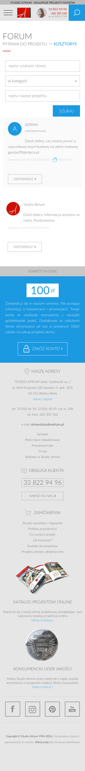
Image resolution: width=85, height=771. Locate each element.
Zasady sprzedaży (34, 523)
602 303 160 (59, 13)
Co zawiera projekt (43, 534)
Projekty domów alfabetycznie (42, 551)
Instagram (32, 709)
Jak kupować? (42, 540)
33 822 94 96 (58, 9)
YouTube (72, 709)
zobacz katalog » (42, 620)
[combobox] (42, 81)
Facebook (12, 709)
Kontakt (42, 434)
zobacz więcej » (42, 687)
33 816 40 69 (47, 409)
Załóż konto (46, 349)
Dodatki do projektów (42, 546)
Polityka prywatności (42, 529)
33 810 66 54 (26, 409)
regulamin (56, 523)
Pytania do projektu (25, 44)
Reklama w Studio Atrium (42, 457)
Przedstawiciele (42, 445)
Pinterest (52, 709)
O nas (43, 451)
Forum (17, 37)
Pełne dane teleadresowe (42, 440)
